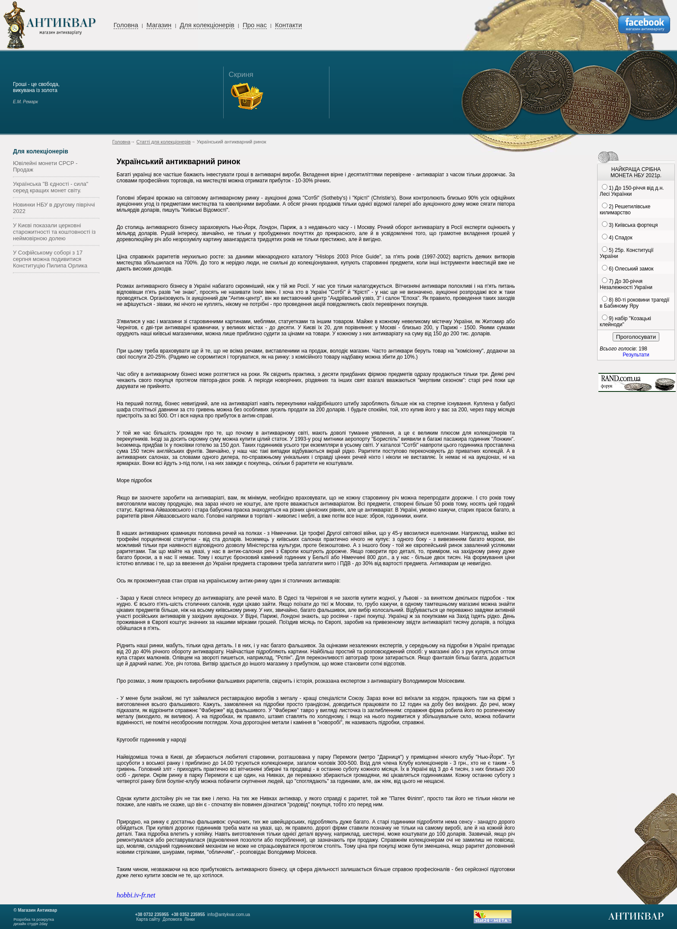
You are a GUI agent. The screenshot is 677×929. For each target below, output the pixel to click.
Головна (126, 25)
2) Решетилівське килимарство (625, 210)
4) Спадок (621, 238)
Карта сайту (148, 919)
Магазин (158, 25)
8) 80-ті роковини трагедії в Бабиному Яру (634, 303)
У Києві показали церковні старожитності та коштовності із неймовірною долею (54, 232)
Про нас (255, 25)
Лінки (189, 919)
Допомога (172, 919)
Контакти (288, 25)
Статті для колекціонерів (163, 141)
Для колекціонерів (207, 25)
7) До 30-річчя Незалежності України (626, 284)
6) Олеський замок (631, 269)
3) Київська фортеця (633, 225)
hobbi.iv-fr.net (136, 895)
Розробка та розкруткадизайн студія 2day (33, 921)
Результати (636, 355)
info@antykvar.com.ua (228, 914)
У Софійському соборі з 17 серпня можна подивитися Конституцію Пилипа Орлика (50, 259)
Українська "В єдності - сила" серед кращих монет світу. (50, 187)
